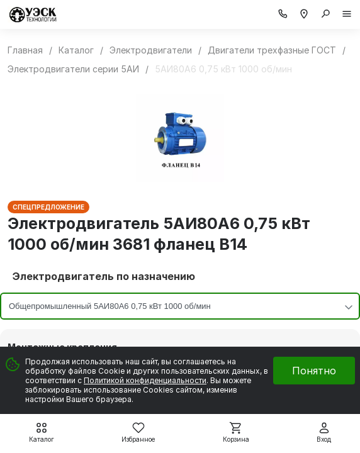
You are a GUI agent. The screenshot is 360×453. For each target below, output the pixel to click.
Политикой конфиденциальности (145, 380)
